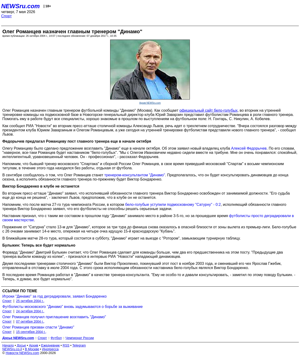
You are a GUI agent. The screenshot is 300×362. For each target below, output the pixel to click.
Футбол (56, 338)
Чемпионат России (79, 338)
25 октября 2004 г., (30, 301)
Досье (21, 345)
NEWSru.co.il (12, 349)
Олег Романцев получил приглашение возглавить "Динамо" (54, 317)
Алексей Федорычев (248, 148)
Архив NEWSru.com (150, 103)
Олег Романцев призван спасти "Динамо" (38, 327)
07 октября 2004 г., (30, 321)
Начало (8, 345)
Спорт (6, 16)
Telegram (79, 345)
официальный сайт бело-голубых (208, 110)
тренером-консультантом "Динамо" (134, 175)
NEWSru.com (20, 6)
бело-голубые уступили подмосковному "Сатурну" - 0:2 (173, 205)
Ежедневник (50, 345)
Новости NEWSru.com (22, 353)
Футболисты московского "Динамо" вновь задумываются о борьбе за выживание (72, 307)
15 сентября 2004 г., (31, 332)
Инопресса (50, 349)
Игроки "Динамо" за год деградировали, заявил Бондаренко (54, 296)
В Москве (32, 349)
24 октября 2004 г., (30, 311)
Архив (33, 345)
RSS (66, 345)
